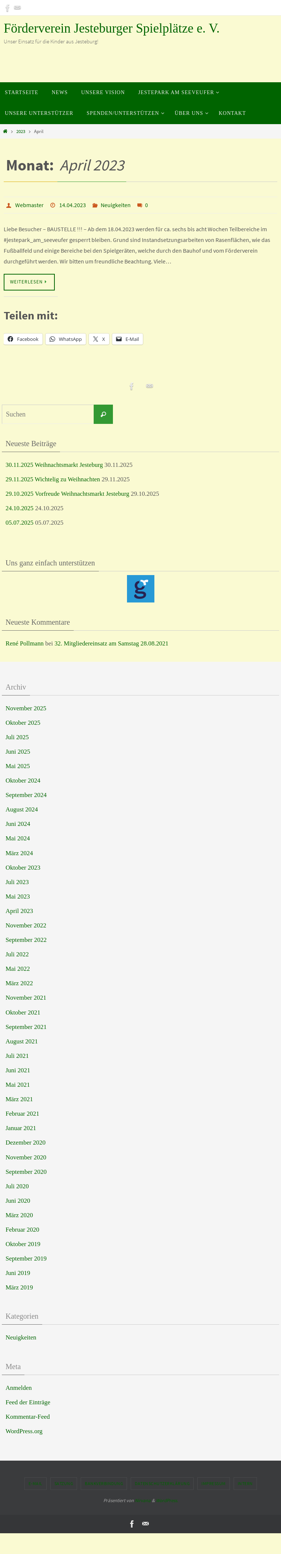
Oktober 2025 (23, 722)
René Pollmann (25, 643)
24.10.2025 (20, 508)
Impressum (213, 1483)
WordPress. (167, 1500)
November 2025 (26, 708)
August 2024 (22, 809)
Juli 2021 (17, 1055)
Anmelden (19, 1387)
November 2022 (26, 925)
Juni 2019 (18, 1272)
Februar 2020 (22, 1229)
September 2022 (26, 939)
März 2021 (19, 1099)
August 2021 (22, 1041)
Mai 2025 (18, 766)
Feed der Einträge (28, 1402)
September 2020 (26, 1171)
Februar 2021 (22, 1113)
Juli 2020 (17, 1186)
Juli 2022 (17, 954)
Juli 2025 (17, 737)
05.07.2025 (20, 522)
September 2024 (26, 794)
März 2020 (19, 1215)
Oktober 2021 (23, 1012)
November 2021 (26, 997)
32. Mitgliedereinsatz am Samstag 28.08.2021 (113, 643)
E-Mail (36, 1483)
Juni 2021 (18, 1070)
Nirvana (143, 1500)
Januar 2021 (21, 1128)
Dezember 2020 (26, 1142)
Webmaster (29, 205)
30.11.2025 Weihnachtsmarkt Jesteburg (55, 464)
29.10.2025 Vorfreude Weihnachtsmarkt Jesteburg (68, 493)
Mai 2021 (18, 1084)
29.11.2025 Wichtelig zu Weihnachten (53, 479)
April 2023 (19, 910)
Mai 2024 (18, 838)
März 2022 (19, 983)
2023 (20, 131)
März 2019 (19, 1287)
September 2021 (26, 1026)
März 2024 (19, 853)
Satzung (63, 1483)
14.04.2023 (72, 205)
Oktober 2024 (23, 780)
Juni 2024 (18, 823)
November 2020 (26, 1157)
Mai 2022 (18, 968)
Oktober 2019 (23, 1244)
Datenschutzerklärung (162, 1483)
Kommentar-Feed (28, 1416)
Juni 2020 (18, 1200)
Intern (245, 1483)
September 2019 (26, 1258)
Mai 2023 (18, 896)
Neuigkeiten (116, 205)
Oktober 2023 (23, 867)
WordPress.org (24, 1431)
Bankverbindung (104, 1483)
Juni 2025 (18, 751)
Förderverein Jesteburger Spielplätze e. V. (112, 28)
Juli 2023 (17, 882)
